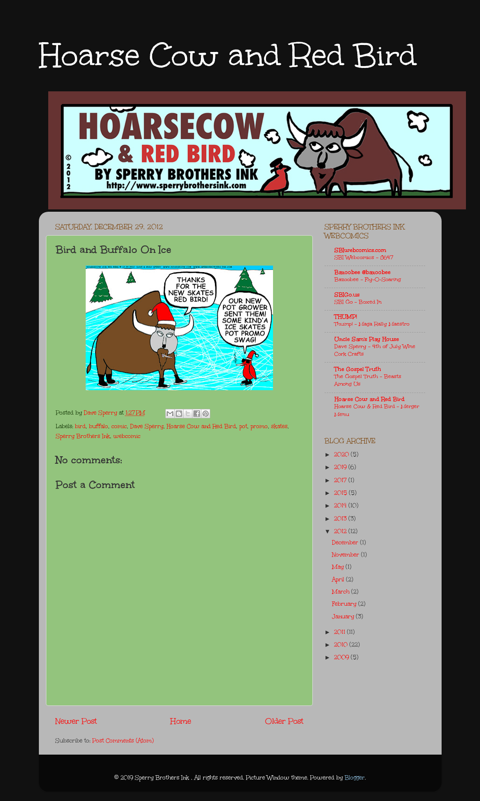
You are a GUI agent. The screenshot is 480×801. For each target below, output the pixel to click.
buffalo (98, 426)
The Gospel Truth (357, 369)
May (339, 567)
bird (80, 426)
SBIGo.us (347, 294)
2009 (342, 657)
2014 (341, 505)
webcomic (126, 436)
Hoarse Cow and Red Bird (227, 55)
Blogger (355, 777)
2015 (341, 493)
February (345, 604)
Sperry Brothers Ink (83, 436)
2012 (341, 531)
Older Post (284, 721)
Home (180, 721)
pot (243, 426)
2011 (340, 632)
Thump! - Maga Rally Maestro (371, 323)
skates (279, 426)
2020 (342, 454)
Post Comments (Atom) (123, 740)
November (346, 554)
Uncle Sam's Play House (366, 339)
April (339, 579)
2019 (341, 467)
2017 (341, 480)
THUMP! (345, 316)
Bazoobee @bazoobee (362, 272)
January (344, 616)
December (346, 542)
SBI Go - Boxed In (358, 301)
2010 (341, 644)
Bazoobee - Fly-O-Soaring (367, 279)
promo (259, 426)
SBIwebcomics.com (360, 250)
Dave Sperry (146, 426)
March (341, 591)
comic (119, 426)
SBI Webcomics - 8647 (363, 257)
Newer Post (76, 721)
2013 (341, 518)
